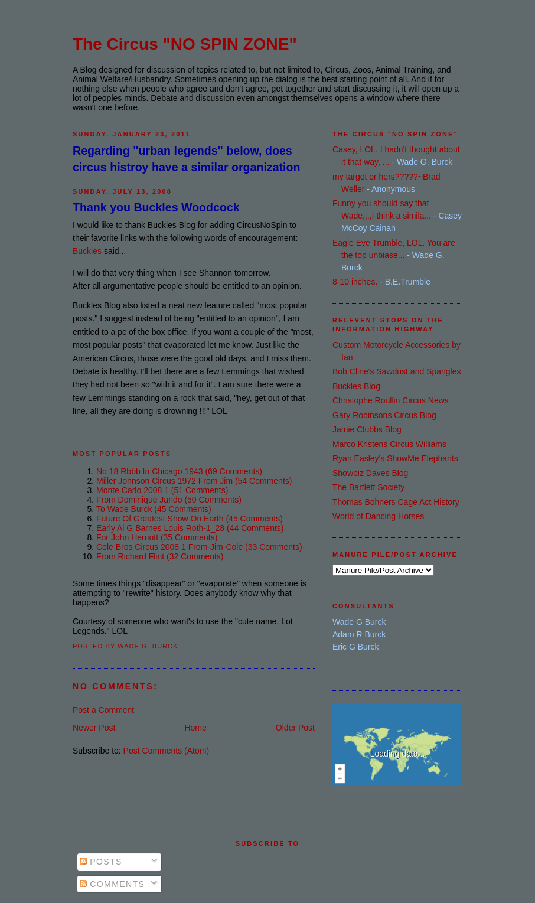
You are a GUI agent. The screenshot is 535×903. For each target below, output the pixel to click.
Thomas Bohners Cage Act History (395, 502)
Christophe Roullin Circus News (390, 400)
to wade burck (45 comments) (153, 509)
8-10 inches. (354, 281)
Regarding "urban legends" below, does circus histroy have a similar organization (186, 158)
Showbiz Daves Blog (370, 473)
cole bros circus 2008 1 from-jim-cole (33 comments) (199, 547)
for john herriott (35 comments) (156, 537)
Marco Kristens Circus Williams (389, 444)
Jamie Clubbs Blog (367, 429)
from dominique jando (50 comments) (169, 499)
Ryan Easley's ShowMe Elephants (395, 458)
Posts (101, 861)
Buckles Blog (356, 386)
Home (195, 727)
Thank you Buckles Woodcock (156, 207)
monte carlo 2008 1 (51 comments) (162, 490)
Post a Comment (103, 710)
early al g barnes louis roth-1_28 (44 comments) (189, 528)
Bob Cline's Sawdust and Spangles (396, 371)
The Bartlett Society (368, 487)
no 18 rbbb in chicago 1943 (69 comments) (179, 471)
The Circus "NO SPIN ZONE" (185, 44)
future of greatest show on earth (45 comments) (189, 518)
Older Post (295, 727)
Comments (112, 884)
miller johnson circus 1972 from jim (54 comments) (194, 480)
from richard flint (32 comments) (160, 556)
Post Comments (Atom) (166, 750)
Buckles (87, 251)
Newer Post (94, 727)
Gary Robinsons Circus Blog (384, 415)
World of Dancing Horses (378, 516)
